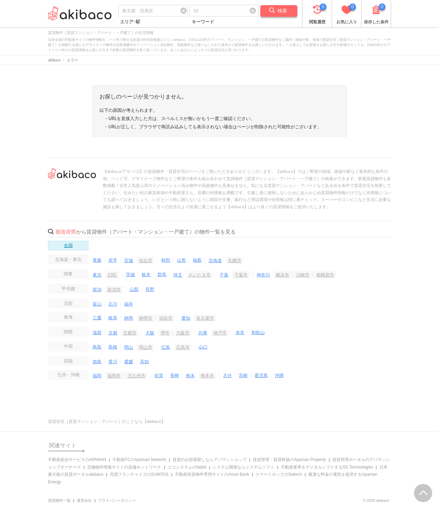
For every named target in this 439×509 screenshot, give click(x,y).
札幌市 (234, 260)
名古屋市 (205, 318)
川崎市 (302, 274)
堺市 (165, 332)
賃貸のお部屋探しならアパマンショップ (210, 459)
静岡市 (145, 318)
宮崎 (243, 375)
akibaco (54, 60)
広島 (165, 347)
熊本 (190, 375)
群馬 (161, 274)
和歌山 (258, 332)
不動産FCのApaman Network (139, 459)
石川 (112, 304)
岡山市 (145, 347)
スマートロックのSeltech (279, 474)
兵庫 (202, 332)
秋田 (165, 260)
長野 (149, 289)
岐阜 (112, 317)
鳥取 (97, 347)
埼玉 (177, 274)
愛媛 (128, 361)
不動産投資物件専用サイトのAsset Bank (212, 474)
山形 (181, 260)
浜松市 (166, 318)
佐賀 (158, 375)
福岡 (97, 375)
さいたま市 (199, 274)
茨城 (130, 274)
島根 (112, 347)
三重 (97, 317)
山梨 (134, 289)
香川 (112, 361)
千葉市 (241, 274)
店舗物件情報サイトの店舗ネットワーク (124, 467)
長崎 (174, 375)
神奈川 (263, 274)
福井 (128, 304)
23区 (112, 274)
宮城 (128, 260)
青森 (97, 260)
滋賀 (97, 332)
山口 (203, 347)
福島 (197, 260)
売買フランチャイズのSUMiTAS (139, 474)
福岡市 (114, 375)
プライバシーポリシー (117, 500)
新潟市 (114, 289)
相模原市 (325, 274)
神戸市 (220, 332)
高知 (144, 361)
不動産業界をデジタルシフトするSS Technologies (327, 467)
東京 (97, 274)
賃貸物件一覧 (59, 500)
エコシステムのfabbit (187, 467)
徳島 (97, 361)
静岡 (128, 318)
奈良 (240, 332)
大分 (227, 375)
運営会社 (84, 500)
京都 (112, 332)
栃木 (146, 274)
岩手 (112, 260)
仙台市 (145, 260)
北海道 (215, 260)
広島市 (183, 347)
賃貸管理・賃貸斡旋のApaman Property (289, 459)
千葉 (224, 274)
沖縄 (279, 375)
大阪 (149, 332)
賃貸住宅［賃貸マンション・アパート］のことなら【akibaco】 (106, 421)
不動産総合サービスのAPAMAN (77, 459)
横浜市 (282, 274)
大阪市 (182, 332)
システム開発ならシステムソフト (243, 467)
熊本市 (207, 375)
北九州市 (136, 375)
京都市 (130, 332)
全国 (68, 245)
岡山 (128, 347)
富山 (97, 304)
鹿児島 (261, 375)
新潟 (97, 289)
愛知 (185, 318)
